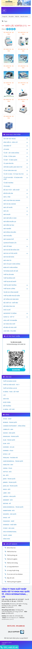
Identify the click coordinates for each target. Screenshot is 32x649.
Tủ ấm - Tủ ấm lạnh (16, 156)
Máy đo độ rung (8, 257)
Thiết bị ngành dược (9, 381)
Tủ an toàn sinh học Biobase (15, 574)
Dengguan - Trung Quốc (11, 436)
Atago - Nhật (7, 419)
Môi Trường (7, 406)
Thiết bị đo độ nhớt (9, 281)
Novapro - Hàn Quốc (9, 514)
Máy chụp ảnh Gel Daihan (11, 200)
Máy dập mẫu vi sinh (9, 218)
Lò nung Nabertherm (13, 566)
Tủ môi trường (8, 183)
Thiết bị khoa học (11, 551)
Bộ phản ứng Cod (9, 306)
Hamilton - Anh (8, 464)
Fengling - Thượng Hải (10, 457)
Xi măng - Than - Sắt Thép (11, 391)
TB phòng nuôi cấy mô (10, 271)
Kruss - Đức (6, 489)
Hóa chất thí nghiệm (10, 320)
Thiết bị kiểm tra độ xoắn (11, 295)
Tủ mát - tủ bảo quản (16, 160)
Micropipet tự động (16, 313)
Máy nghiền (7, 228)
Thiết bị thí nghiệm (12, 559)
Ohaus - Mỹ (6, 517)
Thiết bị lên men (8, 274)
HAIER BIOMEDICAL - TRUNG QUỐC (13, 461)
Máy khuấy (16, 214)
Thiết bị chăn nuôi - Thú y (11, 384)
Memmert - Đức (8, 500)
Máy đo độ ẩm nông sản (11, 250)
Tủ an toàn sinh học (16, 170)
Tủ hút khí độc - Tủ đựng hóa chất (16, 178)
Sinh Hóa (6, 399)
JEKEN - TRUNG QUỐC (9, 479)
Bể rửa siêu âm (16, 193)
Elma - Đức (6, 443)
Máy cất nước (16, 207)
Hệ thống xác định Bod (11, 299)
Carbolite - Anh (8, 429)
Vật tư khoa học (11, 548)
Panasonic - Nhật (8, 521)
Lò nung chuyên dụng (13, 570)
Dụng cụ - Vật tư (16, 317)
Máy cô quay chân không (11, 264)
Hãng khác (6, 539)
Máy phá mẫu (7, 235)
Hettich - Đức (7, 472)
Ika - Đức (6, 475)
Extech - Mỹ (6, 454)
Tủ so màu (6, 186)
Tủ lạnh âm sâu (16, 163)
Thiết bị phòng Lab (12, 555)
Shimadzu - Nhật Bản (9, 524)
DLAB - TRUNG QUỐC (9, 440)
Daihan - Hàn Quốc (9, 433)
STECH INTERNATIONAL (10, 531)
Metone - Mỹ (7, 503)
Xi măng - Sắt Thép (9, 409)
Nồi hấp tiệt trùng (16, 139)
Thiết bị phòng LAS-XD (10, 388)
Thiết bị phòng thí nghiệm (14, 581)
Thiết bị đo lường (16, 289)
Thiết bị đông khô (9, 278)
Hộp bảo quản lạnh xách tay (16, 167)
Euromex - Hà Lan (8, 447)
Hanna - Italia (7, 468)
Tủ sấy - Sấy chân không (16, 153)
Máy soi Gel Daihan (9, 204)
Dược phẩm (6, 402)
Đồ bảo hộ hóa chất (10, 327)
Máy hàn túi (7, 260)
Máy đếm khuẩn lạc (9, 221)
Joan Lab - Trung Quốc (10, 486)
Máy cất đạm (16, 246)
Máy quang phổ (16, 239)
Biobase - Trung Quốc (10, 422)
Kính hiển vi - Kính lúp (16, 142)
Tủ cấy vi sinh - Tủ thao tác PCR (16, 174)
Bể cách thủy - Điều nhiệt (16, 190)
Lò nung (16, 149)
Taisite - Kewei (7, 535)
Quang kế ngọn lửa (9, 243)
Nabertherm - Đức (9, 510)
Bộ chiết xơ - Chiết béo (10, 303)
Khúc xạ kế (6, 310)
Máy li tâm (16, 197)
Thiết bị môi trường (16, 285)
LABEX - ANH (6, 493)
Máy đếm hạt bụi (8, 225)
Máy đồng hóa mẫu (9, 232)
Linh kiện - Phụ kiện (9, 331)
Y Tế (4, 395)
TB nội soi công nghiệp (10, 292)
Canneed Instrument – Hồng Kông (14, 426)
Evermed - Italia (8, 450)
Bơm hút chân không (10, 267)
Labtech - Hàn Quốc (9, 496)
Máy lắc (16, 211)
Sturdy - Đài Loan (8, 528)
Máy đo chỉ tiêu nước (16, 253)
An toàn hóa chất (9, 324)
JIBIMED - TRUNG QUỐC (10, 482)
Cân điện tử (16, 146)
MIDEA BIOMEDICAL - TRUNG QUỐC (13, 507)
